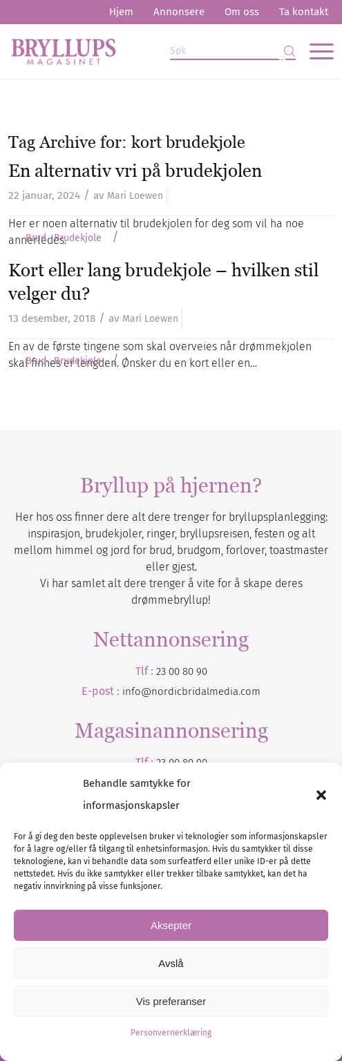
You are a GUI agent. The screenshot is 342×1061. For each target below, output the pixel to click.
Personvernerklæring (171, 1033)
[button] (321, 795)
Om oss (242, 12)
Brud (36, 238)
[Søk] (233, 51)
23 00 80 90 (181, 671)
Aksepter (171, 925)
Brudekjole (78, 238)
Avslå (170, 963)
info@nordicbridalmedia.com (191, 691)
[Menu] (315, 51)
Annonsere (179, 12)
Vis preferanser (171, 1001)
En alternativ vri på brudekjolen (135, 170)
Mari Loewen (135, 196)
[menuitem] (121, 12)
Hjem (121, 12)
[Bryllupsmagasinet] (138, 51)
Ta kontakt (303, 12)
